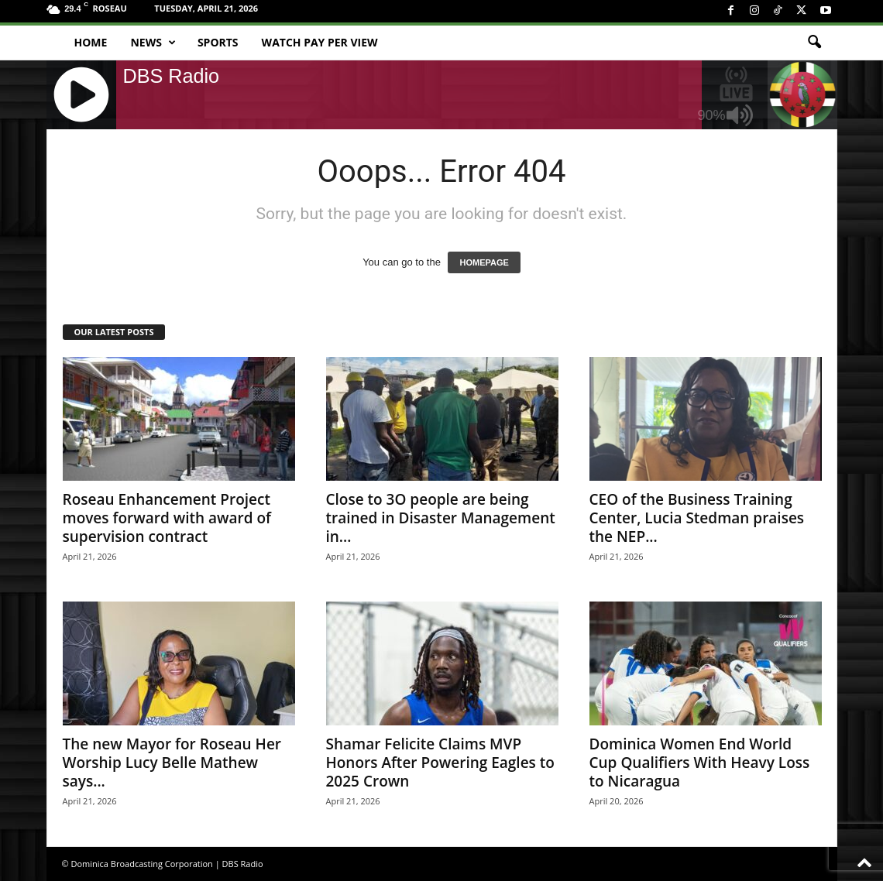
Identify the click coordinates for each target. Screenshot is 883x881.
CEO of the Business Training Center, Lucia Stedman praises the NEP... (697, 518)
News (152, 43)
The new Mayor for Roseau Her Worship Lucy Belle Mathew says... (172, 762)
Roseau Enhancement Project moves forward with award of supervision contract (167, 518)
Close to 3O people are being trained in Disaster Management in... (440, 518)
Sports (218, 42)
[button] (814, 43)
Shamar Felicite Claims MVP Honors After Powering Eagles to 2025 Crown (440, 762)
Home (91, 42)
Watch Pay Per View (320, 42)
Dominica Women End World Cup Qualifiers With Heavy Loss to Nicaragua (699, 762)
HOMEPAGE (483, 262)
